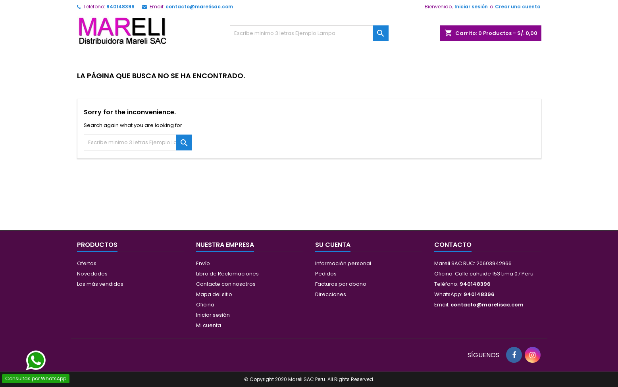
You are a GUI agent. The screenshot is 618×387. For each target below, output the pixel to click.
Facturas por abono (340, 284)
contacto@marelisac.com (199, 6)
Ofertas (86, 263)
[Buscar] (309, 33)
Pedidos (326, 273)
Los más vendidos (100, 284)
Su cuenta (332, 244)
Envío (203, 263)
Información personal (343, 263)
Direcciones (330, 294)
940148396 (120, 6)
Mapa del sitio (214, 294)
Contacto (453, 244)
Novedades (92, 273)
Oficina (205, 304)
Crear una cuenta (518, 6)
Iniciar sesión (471, 6)
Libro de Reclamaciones (227, 273)
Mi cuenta (208, 325)
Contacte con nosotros (226, 284)
